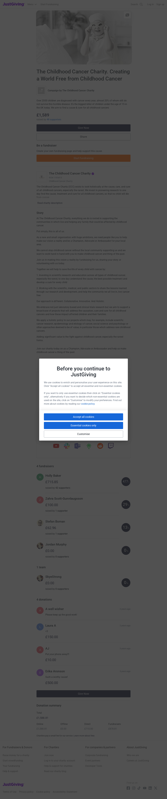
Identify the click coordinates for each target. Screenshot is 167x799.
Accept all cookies (83, 416)
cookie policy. (88, 403)
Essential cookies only (83, 425)
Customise (83, 434)
